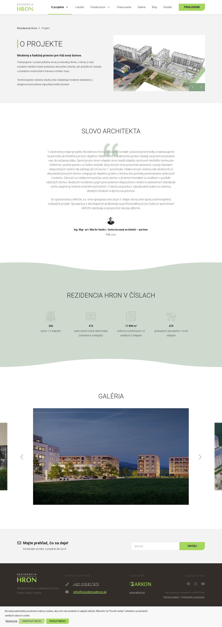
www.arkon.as (137, 592)
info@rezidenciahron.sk (90, 592)
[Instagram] (195, 584)
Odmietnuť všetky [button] (31, 621)
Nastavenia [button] (11, 621)
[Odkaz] (25, 7)
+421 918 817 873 (86, 584)
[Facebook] (188, 584)
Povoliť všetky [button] (57, 621)
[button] (193, 87)
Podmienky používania (193, 597)
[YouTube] (203, 584)
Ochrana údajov (171, 597)
